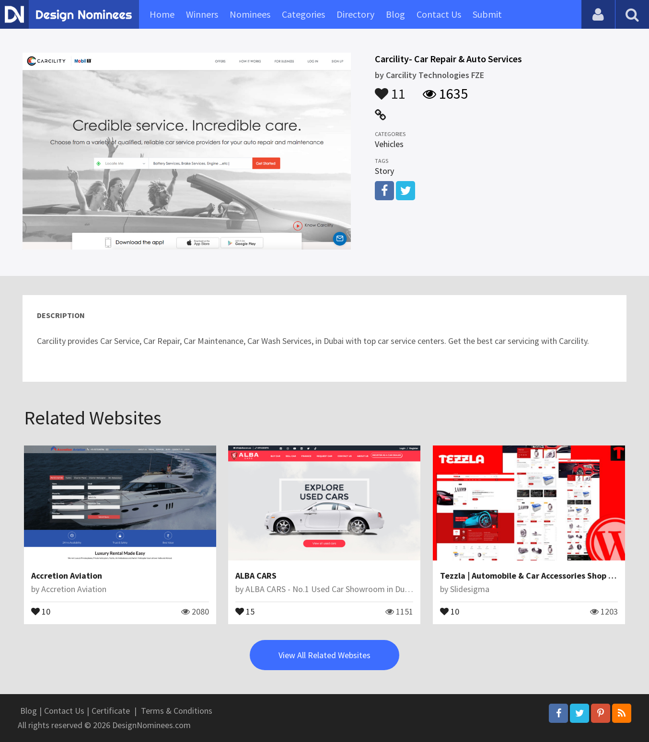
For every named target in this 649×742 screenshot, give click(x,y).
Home (162, 14)
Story (384, 170)
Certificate (111, 710)
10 (40, 611)
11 (390, 89)
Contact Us (439, 14)
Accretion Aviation (66, 575)
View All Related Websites (324, 655)
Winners (202, 14)
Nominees (250, 14)
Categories (303, 14)
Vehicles (389, 143)
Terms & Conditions (176, 710)
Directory (355, 14)
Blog (395, 14)
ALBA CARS (256, 575)
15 (245, 611)
